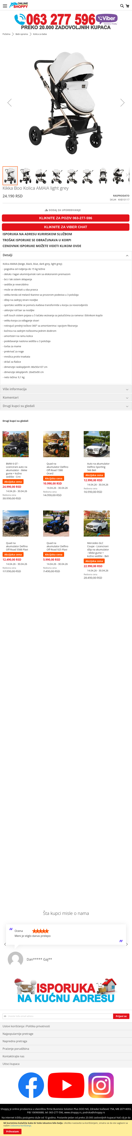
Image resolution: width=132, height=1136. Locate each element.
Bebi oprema (21, 34)
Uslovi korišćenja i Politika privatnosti (26, 1026)
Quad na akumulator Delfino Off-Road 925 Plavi (57, 546)
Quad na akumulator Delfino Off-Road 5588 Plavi (17, 546)
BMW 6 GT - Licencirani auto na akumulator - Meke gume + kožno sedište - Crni (16, 470)
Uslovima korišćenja (20, 1125)
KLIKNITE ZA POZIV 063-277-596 (65, 218)
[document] (66, 1128)
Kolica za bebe (40, 34)
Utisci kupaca (11, 1064)
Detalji (7, 255)
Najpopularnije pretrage (18, 1034)
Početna (7, 34)
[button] (26, 176)
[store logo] (18, 5)
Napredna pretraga (15, 1041)
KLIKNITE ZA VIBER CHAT (65, 227)
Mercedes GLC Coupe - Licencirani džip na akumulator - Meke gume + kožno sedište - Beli (98, 549)
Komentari (11, 397)
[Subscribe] (121, 1016)
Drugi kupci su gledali (19, 406)
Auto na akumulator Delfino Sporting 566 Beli (98, 467)
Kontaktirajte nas (13, 1056)
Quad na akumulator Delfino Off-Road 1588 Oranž (57, 468)
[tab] (66, 255)
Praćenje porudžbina (16, 1049)
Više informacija (15, 389)
